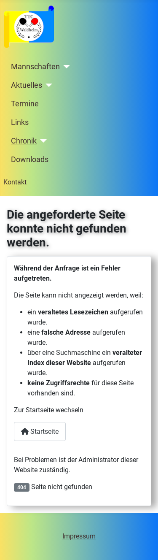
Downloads (29, 159)
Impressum (79, 536)
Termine (25, 104)
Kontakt (15, 182)
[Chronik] (42, 141)
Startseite (40, 431)
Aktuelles (26, 85)
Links (20, 122)
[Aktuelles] (47, 85)
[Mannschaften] (65, 66)
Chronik (24, 141)
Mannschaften (35, 66)
